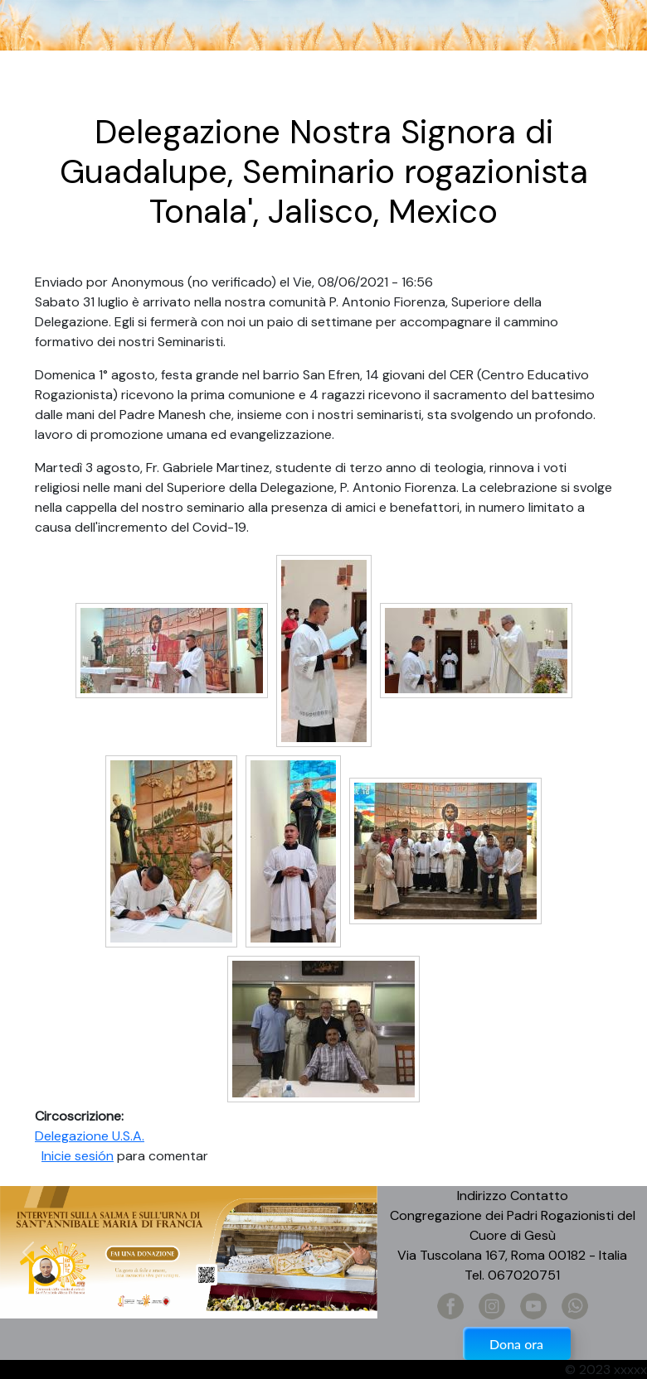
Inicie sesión (77, 1155)
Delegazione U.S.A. (89, 1136)
